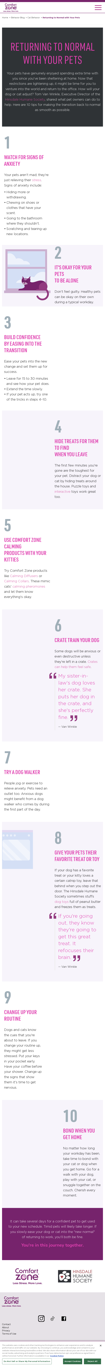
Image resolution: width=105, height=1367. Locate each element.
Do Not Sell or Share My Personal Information (27, 1361)
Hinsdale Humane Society (25, 99)
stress (36, 180)
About (5, 1327)
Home (5, 17)
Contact (6, 1324)
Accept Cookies (73, 1361)
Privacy (6, 1330)
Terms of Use (9, 1333)
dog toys (62, 902)
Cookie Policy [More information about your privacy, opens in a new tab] (57, 1356)
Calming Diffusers (24, 576)
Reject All (92, 1361)
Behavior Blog (18, 17)
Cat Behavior (33, 17)
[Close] (101, 1346)
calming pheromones (28, 586)
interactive (62, 491)
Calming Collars (16, 581)
